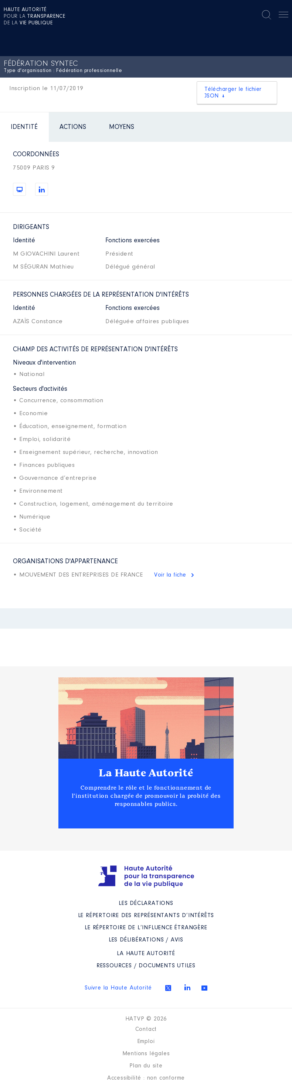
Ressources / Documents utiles (146, 966)
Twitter (168, 988)
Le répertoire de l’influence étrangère (146, 928)
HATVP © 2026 (146, 1019)
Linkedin (187, 987)
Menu (283, 16)
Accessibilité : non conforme (146, 1078)
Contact (146, 1029)
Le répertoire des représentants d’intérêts (146, 916)
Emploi (146, 1042)
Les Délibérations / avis (146, 940)
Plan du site (146, 1066)
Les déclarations (146, 903)
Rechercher (266, 15)
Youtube (204, 988)
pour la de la (34, 16)
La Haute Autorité (146, 773)
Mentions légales (146, 1054)
